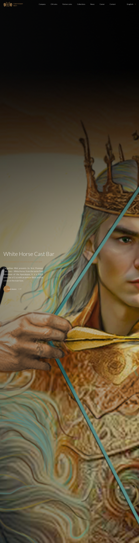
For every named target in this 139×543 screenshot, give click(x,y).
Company (42, 4)
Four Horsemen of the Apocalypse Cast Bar (22, 262)
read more (14, 289)
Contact (113, 4)
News (92, 4)
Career (102, 4)
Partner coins (67, 4)
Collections (81, 4)
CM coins (54, 4)
